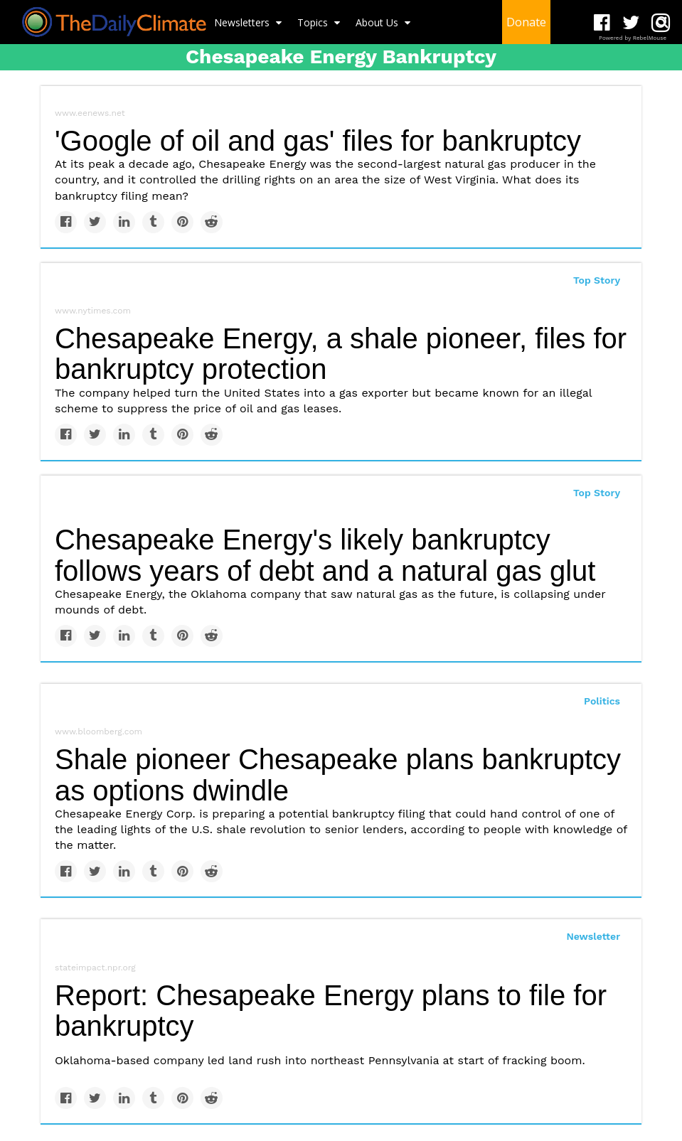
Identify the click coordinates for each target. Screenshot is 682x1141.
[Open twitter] (631, 23)
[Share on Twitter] (95, 222)
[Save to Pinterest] (182, 222)
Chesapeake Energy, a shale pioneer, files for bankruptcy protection (341, 354)
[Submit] (662, 22)
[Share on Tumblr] (153, 222)
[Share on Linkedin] (124, 222)
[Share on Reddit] (212, 222)
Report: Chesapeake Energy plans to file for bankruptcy (331, 1010)
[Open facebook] (602, 23)
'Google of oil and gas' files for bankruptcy (318, 140)
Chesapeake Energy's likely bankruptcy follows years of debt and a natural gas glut (325, 555)
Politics (602, 701)
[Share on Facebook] (66, 222)
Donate (526, 22)
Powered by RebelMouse (632, 38)
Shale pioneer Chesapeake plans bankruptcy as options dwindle (338, 774)
